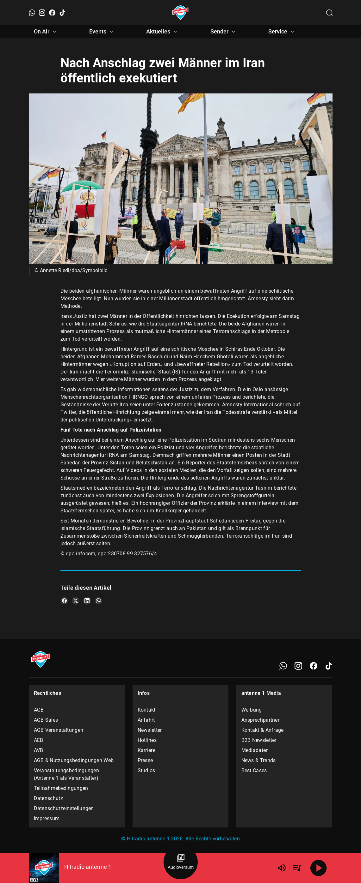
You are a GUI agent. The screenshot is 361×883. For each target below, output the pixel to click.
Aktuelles (162, 31)
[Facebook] (52, 12)
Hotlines (147, 740)
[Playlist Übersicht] (297, 868)
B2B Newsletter (259, 740)
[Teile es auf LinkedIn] (87, 601)
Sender (223, 31)
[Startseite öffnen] (180, 12)
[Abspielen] (318, 868)
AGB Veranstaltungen (59, 730)
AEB (38, 740)
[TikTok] (62, 12)
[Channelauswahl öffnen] (329, 13)
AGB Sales (46, 720)
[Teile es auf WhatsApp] (98, 601)
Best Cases (254, 770)
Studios (146, 770)
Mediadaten (255, 750)
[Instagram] (42, 12)
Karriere (146, 750)
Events (102, 31)
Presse (145, 760)
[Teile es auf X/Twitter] (75, 601)
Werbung (251, 710)
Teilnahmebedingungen (61, 788)
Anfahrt (146, 720)
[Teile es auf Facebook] (64, 601)
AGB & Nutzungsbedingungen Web (74, 760)
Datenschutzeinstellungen (64, 808)
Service (282, 31)
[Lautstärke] (282, 868)
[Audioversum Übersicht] (181, 862)
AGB (39, 710)
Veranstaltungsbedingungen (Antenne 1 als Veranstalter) (66, 774)
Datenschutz (48, 798)
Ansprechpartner (260, 720)
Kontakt (147, 710)
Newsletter (150, 730)
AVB (38, 750)
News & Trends (258, 760)
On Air (46, 31)
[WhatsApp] (32, 12)
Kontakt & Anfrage (262, 730)
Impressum (47, 818)
